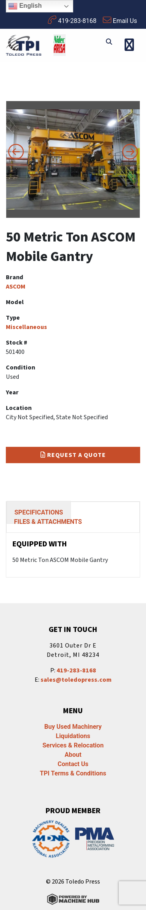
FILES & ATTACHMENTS (48, 521)
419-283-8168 (72, 20)
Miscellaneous (26, 327)
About (73, 754)
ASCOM (15, 286)
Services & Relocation (73, 745)
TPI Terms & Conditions (73, 773)
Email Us (120, 20)
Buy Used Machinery (73, 726)
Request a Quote (73, 455)
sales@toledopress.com (75, 680)
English (25, 6)
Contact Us (73, 764)
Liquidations (73, 736)
